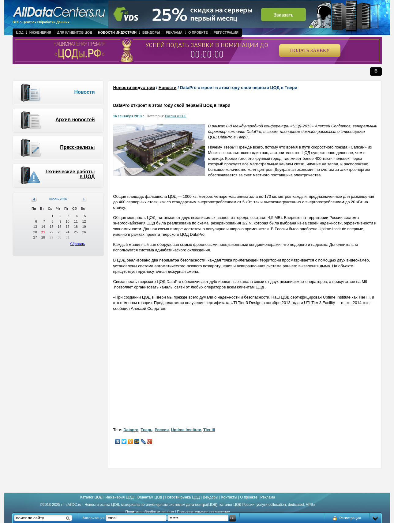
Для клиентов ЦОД (74, 32)
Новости (84, 92)
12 (84, 221)
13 (35, 226)
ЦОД (20, 32)
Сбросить (77, 244)
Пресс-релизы (77, 147)
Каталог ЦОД (91, 497)
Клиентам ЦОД (149, 497)
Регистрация (226, 32)
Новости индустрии (117, 32)
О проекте (198, 32)
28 (43, 237)
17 (67, 226)
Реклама (174, 32)
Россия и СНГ (175, 116)
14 (43, 226)
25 (76, 232)
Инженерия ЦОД (119, 497)
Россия (162, 429)
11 (76, 221)
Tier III (209, 429)
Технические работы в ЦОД (70, 174)
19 (84, 226)
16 (59, 226)
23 (59, 232)
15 (51, 226)
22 (51, 232)
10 (67, 221)
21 (43, 232)
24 (67, 232)
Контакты (229, 497)
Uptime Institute (186, 429)
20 (35, 232)
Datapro (130, 429)
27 (35, 237)
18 (76, 226)
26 (84, 232)
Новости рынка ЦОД (182, 497)
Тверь (146, 429)
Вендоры (151, 32)
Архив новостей (75, 119)
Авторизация (94, 518)
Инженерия (40, 32)
